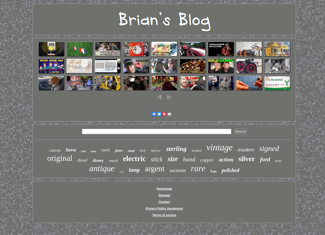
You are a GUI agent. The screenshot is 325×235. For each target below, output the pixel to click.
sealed (196, 150)
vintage (219, 147)
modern (246, 149)
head (278, 161)
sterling (176, 148)
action (226, 159)
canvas (55, 150)
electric (134, 158)
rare (198, 168)
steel (131, 151)
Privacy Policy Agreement (164, 208)
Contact (164, 202)
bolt (83, 151)
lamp (134, 170)
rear (122, 171)
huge (213, 171)
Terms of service (164, 215)
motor (156, 151)
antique (102, 168)
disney (98, 160)
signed (269, 148)
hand (189, 159)
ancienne (178, 170)
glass (119, 150)
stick (156, 159)
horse (71, 149)
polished (230, 170)
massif (113, 161)
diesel (82, 160)
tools (106, 150)
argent (155, 168)
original (60, 158)
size (173, 159)
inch (143, 150)
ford (265, 159)
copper (207, 160)
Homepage (164, 189)
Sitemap (164, 195)
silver (246, 159)
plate (93, 151)
